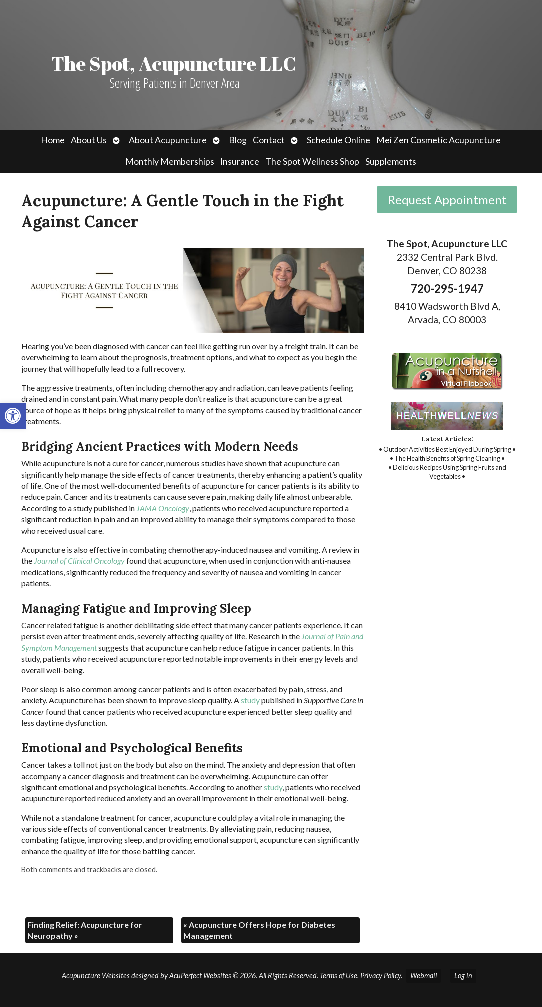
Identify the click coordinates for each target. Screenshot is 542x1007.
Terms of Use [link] (339, 975)
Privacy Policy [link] (380, 975)
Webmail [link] (423, 975)
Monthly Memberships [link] (170, 161)
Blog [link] (238, 140)
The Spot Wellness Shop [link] (313, 161)
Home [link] (53, 140)
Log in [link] (463, 975)
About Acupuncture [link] (168, 140)
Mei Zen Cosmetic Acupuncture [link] (438, 140)
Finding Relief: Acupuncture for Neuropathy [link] (85, 930)
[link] (13, 416)
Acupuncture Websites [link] (96, 975)
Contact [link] (269, 140)
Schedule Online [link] (338, 140)
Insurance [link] (240, 161)
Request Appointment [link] (447, 199)
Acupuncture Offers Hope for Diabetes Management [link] (260, 930)
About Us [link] (89, 140)
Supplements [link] (391, 161)
